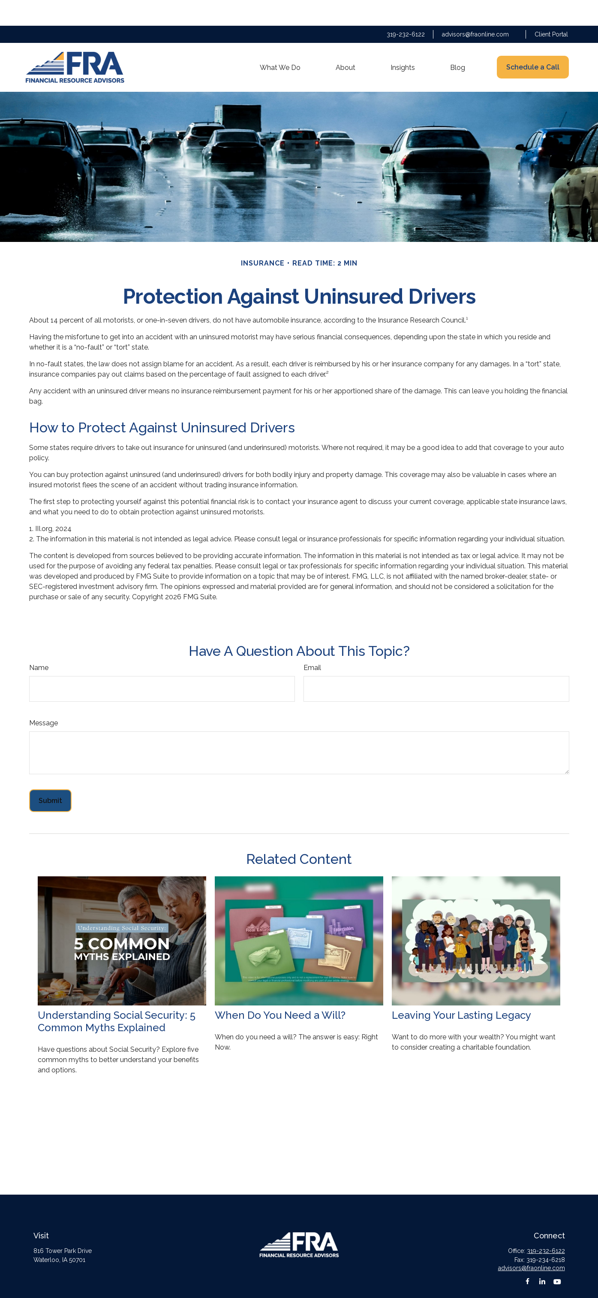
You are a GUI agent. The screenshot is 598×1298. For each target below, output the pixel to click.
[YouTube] (557, 1256)
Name (38, 642)
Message (43, 697)
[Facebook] (527, 1256)
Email (312, 642)
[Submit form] (50, 775)
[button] (280, 41)
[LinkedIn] (542, 1256)
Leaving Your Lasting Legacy (461, 989)
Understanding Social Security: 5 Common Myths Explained (116, 995)
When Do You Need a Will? (280, 989)
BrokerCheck (365, 1287)
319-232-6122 (406, 8)
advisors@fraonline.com (475, 8)
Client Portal (551, 8)
